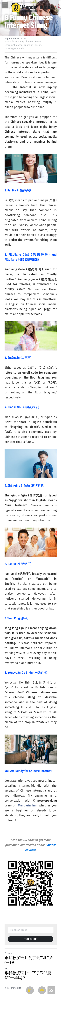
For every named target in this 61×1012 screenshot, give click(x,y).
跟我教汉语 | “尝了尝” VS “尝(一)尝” (29, 960)
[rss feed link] (51, 990)
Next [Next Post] (7, 968)
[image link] (30, 7)
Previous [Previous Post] (9, 953)
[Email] (42, 990)
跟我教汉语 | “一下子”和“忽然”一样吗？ (28, 975)
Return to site (13, 988)
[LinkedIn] (30, 990)
